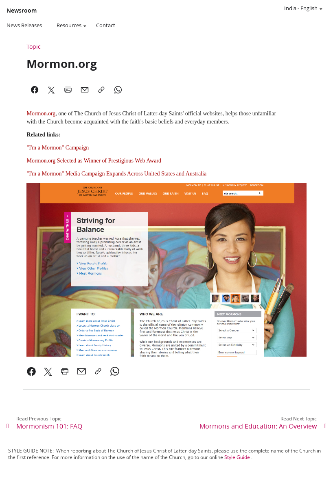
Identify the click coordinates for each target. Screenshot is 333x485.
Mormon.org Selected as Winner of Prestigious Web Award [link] (93, 161)
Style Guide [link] (237, 457)
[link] (31, 371)
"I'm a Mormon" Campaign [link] (57, 148)
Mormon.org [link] (40, 113)
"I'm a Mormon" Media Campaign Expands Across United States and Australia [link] (116, 174)
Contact (105, 25)
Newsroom (22, 10)
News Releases (24, 25)
